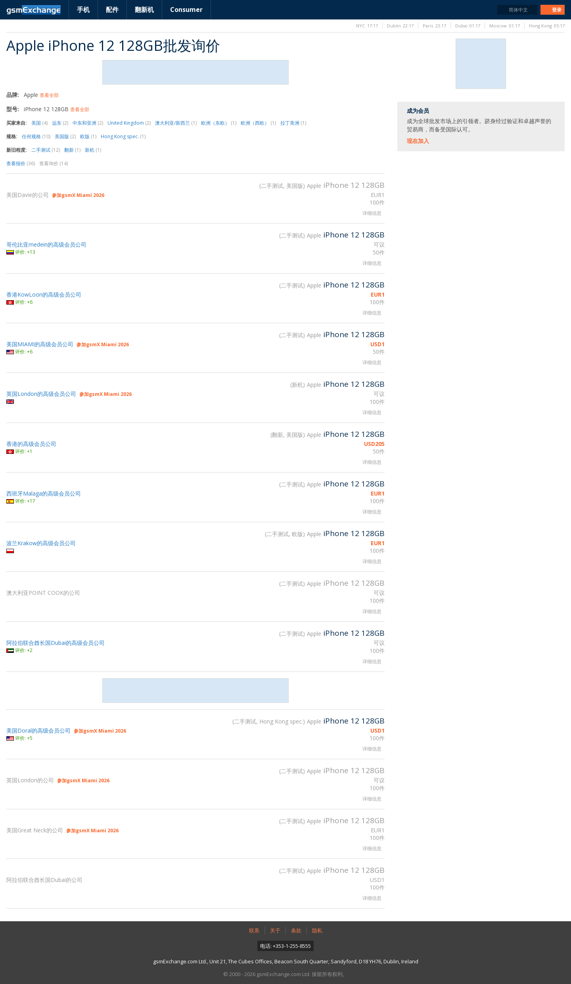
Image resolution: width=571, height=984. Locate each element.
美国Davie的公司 (27, 195)
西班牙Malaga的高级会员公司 (43, 493)
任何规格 (36, 136)
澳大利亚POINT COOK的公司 (43, 592)
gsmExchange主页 (33, 10)
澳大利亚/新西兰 (176, 123)
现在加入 (418, 141)
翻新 (72, 150)
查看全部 (49, 95)
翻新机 (144, 9)
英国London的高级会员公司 (41, 393)
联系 (254, 930)
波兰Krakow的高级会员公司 (41, 543)
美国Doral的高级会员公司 (38, 730)
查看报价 (20, 163)
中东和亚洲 (88, 123)
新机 (93, 150)
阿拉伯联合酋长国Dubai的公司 (44, 880)
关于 (275, 930)
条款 (296, 930)
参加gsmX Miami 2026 (78, 195)
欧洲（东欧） (218, 123)
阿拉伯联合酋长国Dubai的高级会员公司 (55, 642)
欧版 (88, 136)
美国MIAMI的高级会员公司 (39, 344)
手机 (83, 9)
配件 (112, 9)
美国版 (65, 136)
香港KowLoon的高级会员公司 (43, 294)
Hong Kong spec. (123, 136)
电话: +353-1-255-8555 (285, 945)
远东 (60, 123)
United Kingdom (129, 123)
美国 (39, 123)
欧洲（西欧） (258, 123)
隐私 (317, 930)
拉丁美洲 (293, 123)
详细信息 (371, 213)
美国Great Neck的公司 (34, 830)
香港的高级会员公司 (31, 444)
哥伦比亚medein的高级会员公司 (46, 244)
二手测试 (45, 150)
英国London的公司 (30, 780)
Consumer (186, 9)
